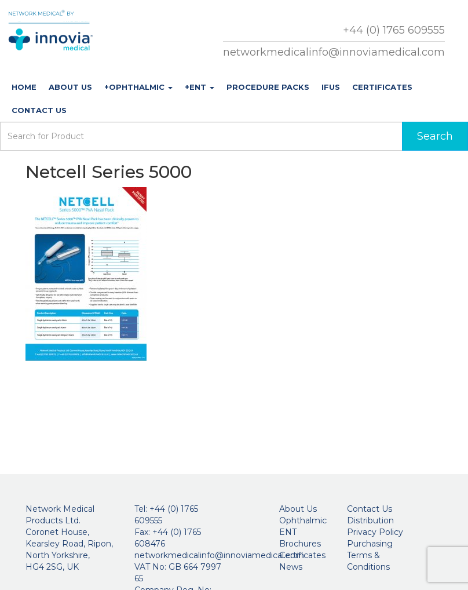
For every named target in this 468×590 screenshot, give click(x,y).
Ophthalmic (303, 520)
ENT (288, 532)
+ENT (199, 87)
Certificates (382, 87)
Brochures (300, 543)
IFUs (330, 87)
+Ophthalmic (138, 87)
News (290, 567)
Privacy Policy (375, 532)
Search (435, 136)
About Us (70, 87)
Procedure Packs (267, 87)
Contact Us (39, 110)
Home (24, 87)
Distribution (370, 520)
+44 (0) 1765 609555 (394, 30)
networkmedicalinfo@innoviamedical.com (334, 52)
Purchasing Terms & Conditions (370, 555)
